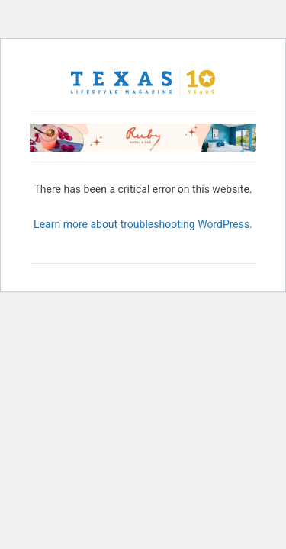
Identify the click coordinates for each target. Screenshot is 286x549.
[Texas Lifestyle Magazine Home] (143, 82)
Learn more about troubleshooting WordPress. (143, 224)
